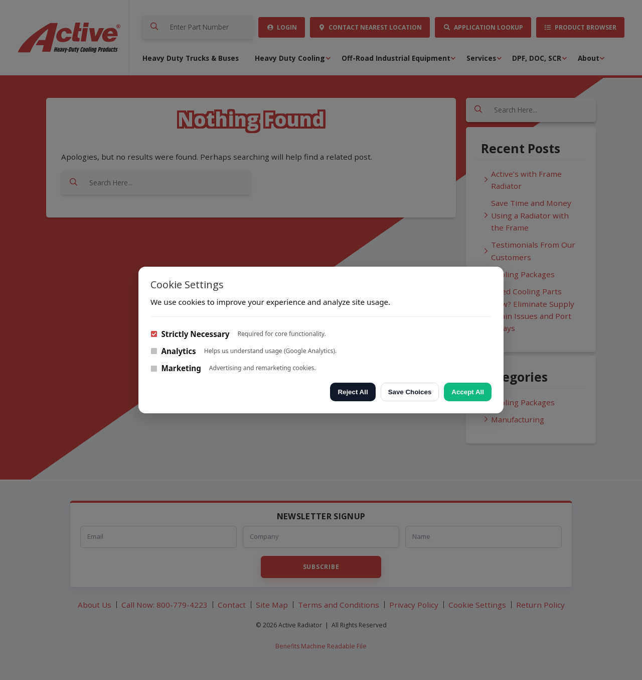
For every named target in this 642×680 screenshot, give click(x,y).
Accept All (467, 392)
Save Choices (410, 392)
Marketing (175, 368)
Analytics (173, 351)
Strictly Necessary (189, 334)
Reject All (353, 392)
